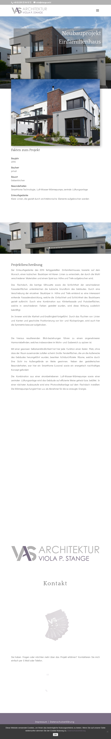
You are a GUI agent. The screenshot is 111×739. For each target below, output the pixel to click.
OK (55, 734)
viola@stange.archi (56, 675)
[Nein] (107, 731)
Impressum (41, 721)
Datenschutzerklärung (62, 721)
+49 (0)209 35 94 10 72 (56, 691)
